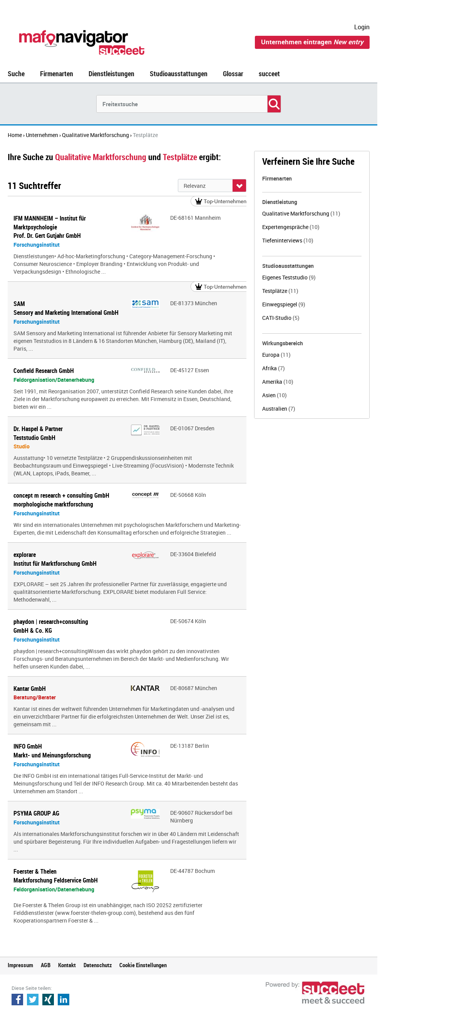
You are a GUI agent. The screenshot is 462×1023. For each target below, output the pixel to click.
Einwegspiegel (283, 304)
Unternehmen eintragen (312, 41)
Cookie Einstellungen (143, 965)
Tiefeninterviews (287, 240)
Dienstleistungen (111, 73)
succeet (269, 73)
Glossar (233, 73)
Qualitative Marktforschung (301, 213)
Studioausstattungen (179, 73)
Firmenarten (56, 73)
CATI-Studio (281, 317)
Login (362, 27)
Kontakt (67, 965)
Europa (276, 354)
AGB (45, 965)
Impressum (20, 965)
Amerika (277, 381)
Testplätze (280, 290)
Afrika (273, 368)
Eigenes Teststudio (289, 277)
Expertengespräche (291, 227)
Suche (16, 73)
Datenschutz (98, 965)
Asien (274, 395)
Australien (278, 408)
